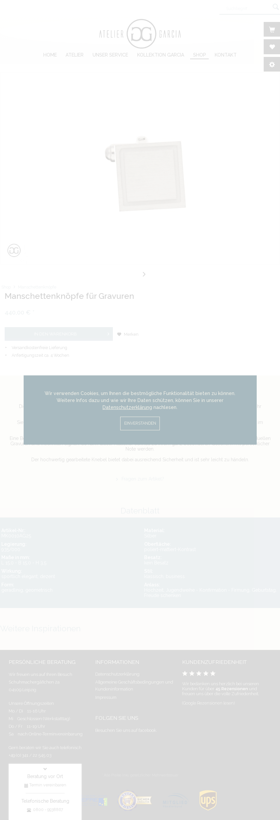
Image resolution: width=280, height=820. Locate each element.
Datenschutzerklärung (127, 407)
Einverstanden (140, 423)
